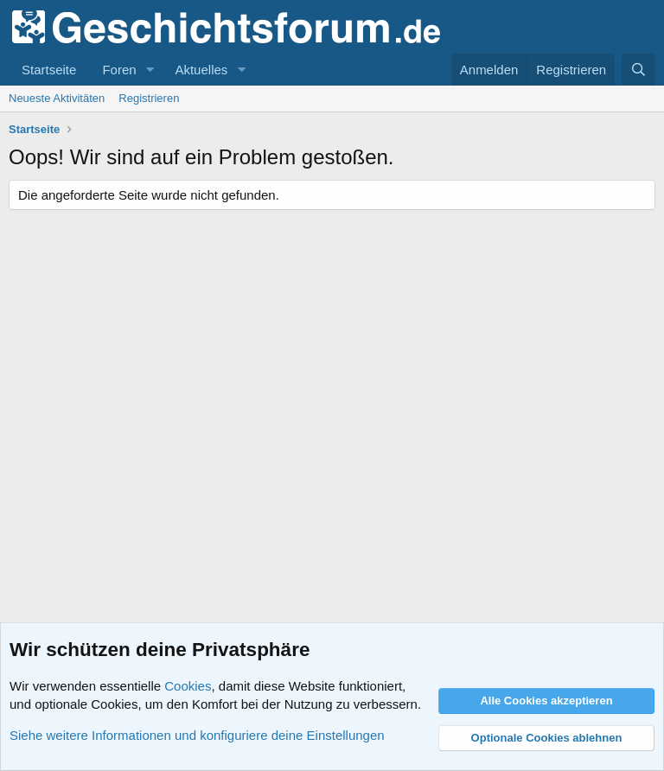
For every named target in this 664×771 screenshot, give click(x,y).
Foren (119, 69)
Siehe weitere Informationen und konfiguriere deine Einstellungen (197, 735)
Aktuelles (201, 69)
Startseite (49, 69)
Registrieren (148, 98)
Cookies (187, 686)
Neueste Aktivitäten (57, 98)
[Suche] (638, 70)
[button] (149, 70)
